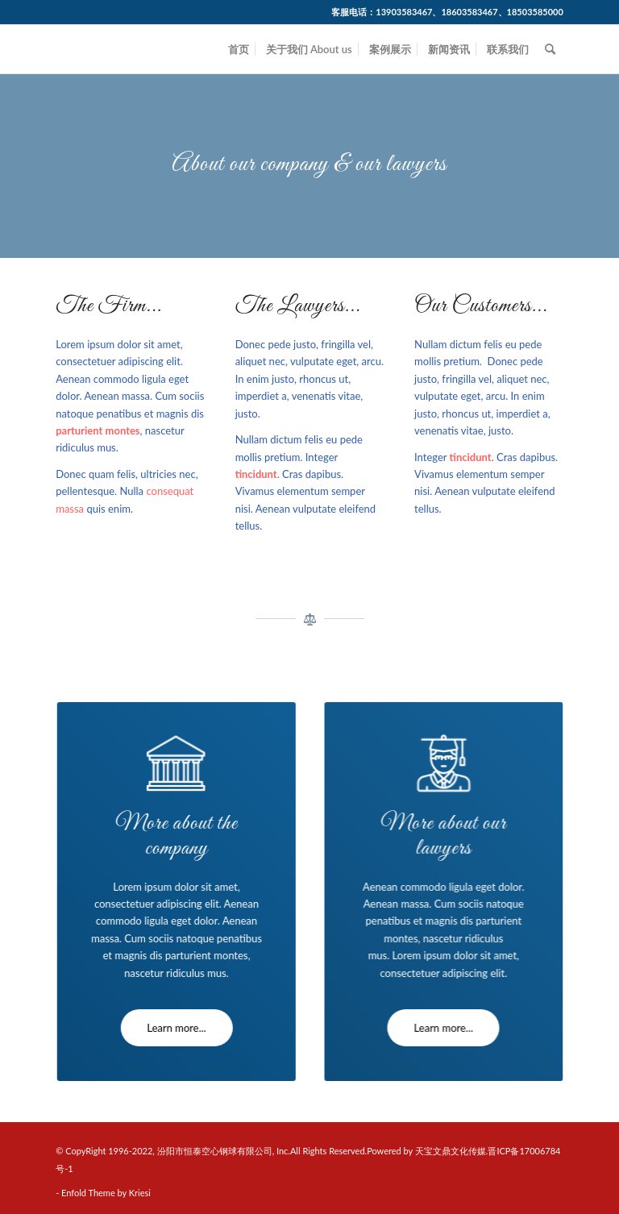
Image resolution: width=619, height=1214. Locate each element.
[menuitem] (238, 49)
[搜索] (550, 49)
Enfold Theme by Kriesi (106, 1192)
